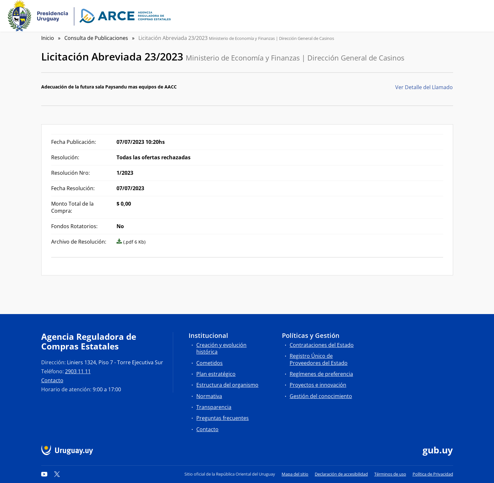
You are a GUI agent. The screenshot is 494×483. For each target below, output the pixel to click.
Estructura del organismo (227, 384)
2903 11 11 (78, 371)
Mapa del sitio (295, 474)
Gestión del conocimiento (321, 396)
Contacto (52, 380)
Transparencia (213, 407)
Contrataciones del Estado (322, 344)
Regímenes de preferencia (321, 373)
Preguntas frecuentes (222, 418)
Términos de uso (390, 474)
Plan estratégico (216, 373)
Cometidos (209, 363)
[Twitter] (57, 474)
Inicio (47, 38)
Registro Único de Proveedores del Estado (319, 359)
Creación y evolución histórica (221, 348)
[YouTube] (44, 474)
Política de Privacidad (433, 474)
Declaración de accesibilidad (341, 474)
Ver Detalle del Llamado (424, 87)
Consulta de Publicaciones (96, 38)
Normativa (209, 396)
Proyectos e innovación (318, 384)
